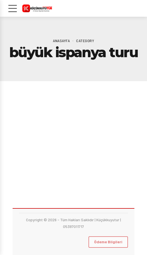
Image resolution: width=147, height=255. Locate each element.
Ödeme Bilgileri (108, 241)
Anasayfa (61, 40)
